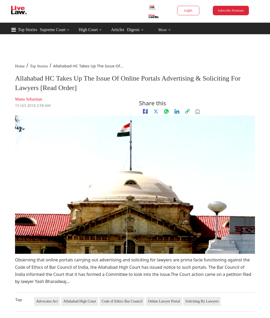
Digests (133, 29)
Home (20, 66)
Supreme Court (52, 29)
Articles (117, 29)
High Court (88, 29)
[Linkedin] (177, 111)
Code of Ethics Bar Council (122, 301)
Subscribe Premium (231, 10)
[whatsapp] (166, 111)
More (164, 30)
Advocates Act (47, 301)
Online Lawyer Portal (164, 301)
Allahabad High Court (79, 301)
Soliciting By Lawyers (202, 301)
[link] (187, 111)
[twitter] (155, 111)
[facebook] (145, 111)
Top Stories (27, 29)
